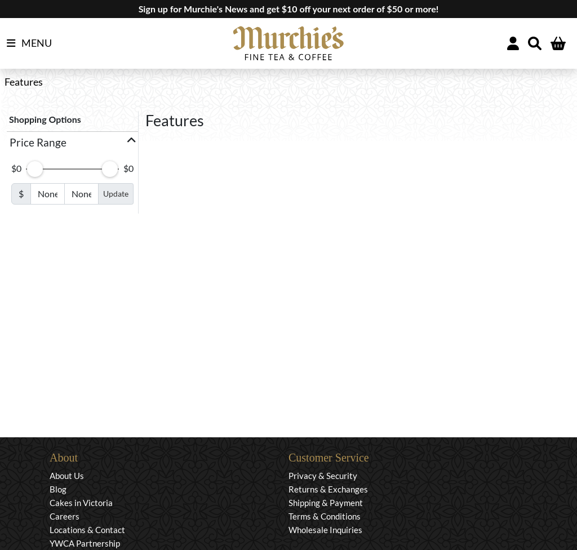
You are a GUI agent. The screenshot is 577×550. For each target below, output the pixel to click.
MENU (29, 43)
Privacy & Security (322, 476)
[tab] (72, 143)
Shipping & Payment (325, 503)
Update (115, 193)
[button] (72, 143)
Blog (58, 489)
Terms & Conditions (324, 516)
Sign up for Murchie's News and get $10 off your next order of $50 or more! (289, 8)
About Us (67, 476)
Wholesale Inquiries (325, 530)
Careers (64, 516)
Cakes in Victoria (81, 503)
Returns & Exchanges (328, 489)
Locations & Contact (87, 530)
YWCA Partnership (85, 543)
